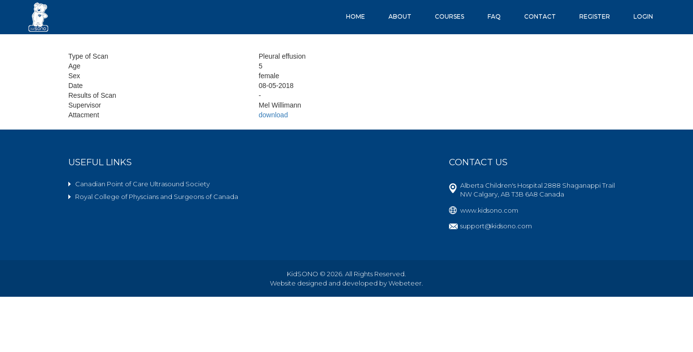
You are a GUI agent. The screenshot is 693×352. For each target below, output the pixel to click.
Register (594, 16)
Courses (449, 16)
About (399, 16)
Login (643, 16)
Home (355, 16)
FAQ (494, 16)
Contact (540, 16)
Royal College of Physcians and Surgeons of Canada (156, 196)
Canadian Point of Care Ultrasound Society (142, 184)
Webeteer (405, 283)
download (273, 115)
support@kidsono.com (496, 226)
